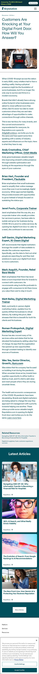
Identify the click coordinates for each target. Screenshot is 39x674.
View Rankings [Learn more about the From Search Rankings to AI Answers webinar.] (33, 3)
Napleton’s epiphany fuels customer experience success (17, 442)
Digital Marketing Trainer (19, 300)
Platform (4, 624)
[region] (19, 655)
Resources (5, 632)
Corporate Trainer (26, 208)
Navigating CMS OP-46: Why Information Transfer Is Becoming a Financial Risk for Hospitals (19, 437)
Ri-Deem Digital (20, 240)
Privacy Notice (18, 660)
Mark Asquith (9, 269)
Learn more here (14, 418)
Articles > (12, 15)
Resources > (5, 15)
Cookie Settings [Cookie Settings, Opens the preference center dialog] (19, 664)
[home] (9, 8)
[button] (35, 8)
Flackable (19, 179)
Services (5, 628)
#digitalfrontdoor (9, 133)
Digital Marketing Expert (17, 330)
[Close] (36, 640)
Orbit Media (30, 152)
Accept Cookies (20, 670)
